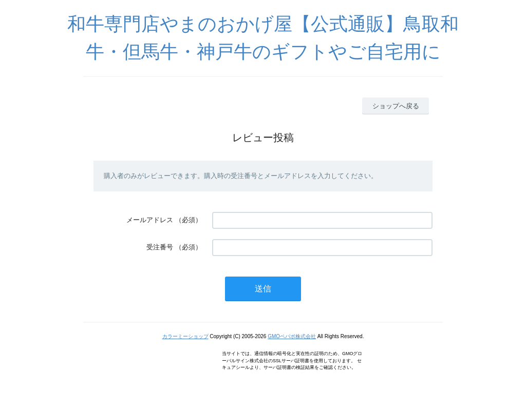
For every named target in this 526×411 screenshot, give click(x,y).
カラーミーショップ (185, 336)
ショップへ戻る (395, 106)
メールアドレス (149, 220)
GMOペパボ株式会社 (292, 336)
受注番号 (159, 247)
